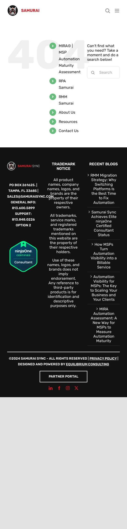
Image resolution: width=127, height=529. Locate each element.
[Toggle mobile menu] (117, 10)
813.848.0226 (23, 219)
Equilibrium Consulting (87, 364)
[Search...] (103, 72)
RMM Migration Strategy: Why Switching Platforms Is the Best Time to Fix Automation (103, 189)
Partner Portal (63, 376)
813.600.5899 (23, 208)
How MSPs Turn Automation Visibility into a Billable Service (104, 255)
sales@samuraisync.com (30, 197)
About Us (67, 112)
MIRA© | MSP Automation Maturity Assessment (69, 59)
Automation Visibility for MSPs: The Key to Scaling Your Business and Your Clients (103, 288)
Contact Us (69, 130)
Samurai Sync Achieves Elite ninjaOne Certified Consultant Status (103, 223)
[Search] (93, 72)
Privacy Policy (103, 358)
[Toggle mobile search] (107, 10)
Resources (68, 121)
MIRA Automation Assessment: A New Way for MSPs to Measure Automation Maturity (104, 325)
